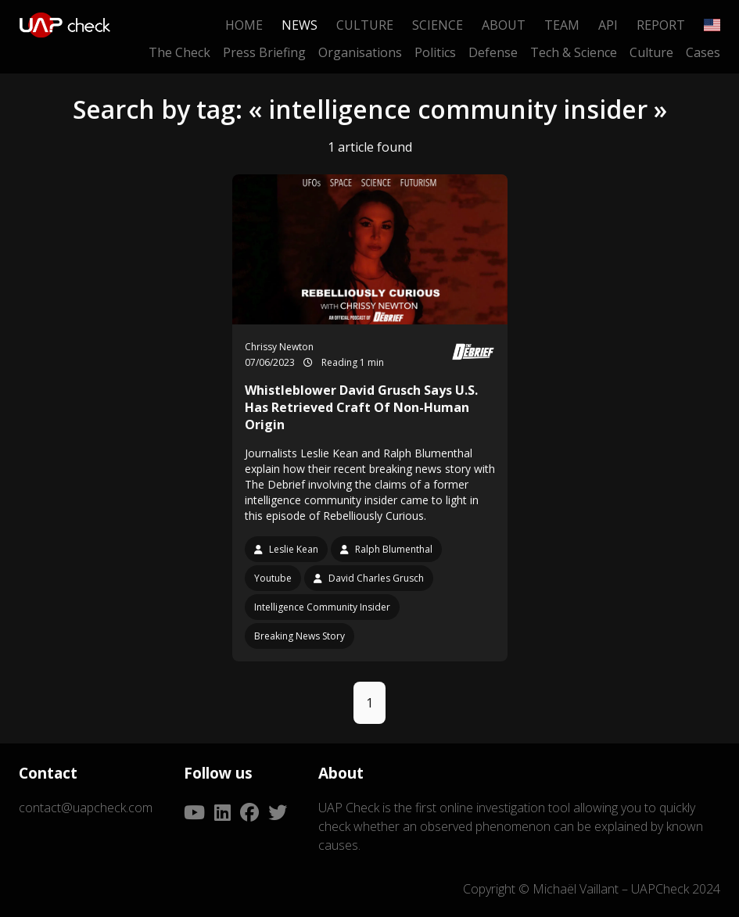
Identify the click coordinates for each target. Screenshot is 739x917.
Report (661, 25)
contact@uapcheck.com (85, 807)
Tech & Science (573, 52)
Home (244, 25)
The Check (179, 52)
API (608, 25)
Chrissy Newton (279, 346)
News (299, 25)
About (504, 25)
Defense (493, 52)
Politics (435, 52)
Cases (703, 52)
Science (437, 25)
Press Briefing (264, 52)
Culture (364, 25)
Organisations (360, 52)
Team (561, 25)
